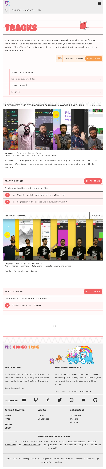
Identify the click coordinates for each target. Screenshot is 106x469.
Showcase (75, 417)
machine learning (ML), (24, 157)
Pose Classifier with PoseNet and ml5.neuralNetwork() (38, 197)
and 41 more (50, 157)
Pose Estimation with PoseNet (27, 307)
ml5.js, (27, 155)
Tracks (41, 417)
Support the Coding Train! (54, 438)
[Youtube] (24, 401)
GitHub (74, 424)
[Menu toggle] (99, 3)
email (54, 450)
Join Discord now (15, 390)
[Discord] (83, 401)
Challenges (43, 421)
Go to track (93, 183)
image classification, (48, 267)
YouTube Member (76, 443)
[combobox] (11, 93)
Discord (74, 421)
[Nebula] (48, 401)
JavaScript (37, 265)
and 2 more (37, 155)
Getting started (15, 412)
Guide (8, 417)
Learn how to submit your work (73, 393)
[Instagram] (72, 401)
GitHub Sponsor (31, 446)
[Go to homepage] (7, 3)
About (8, 426)
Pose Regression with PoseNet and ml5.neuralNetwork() (39, 203)
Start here (94, 58)
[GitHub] (95, 401)
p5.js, (19, 155)
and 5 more (66, 267)
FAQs (7, 421)
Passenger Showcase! (68, 369)
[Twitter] (60, 401)
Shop (8, 429)
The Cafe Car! (13, 369)
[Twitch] (36, 401)
